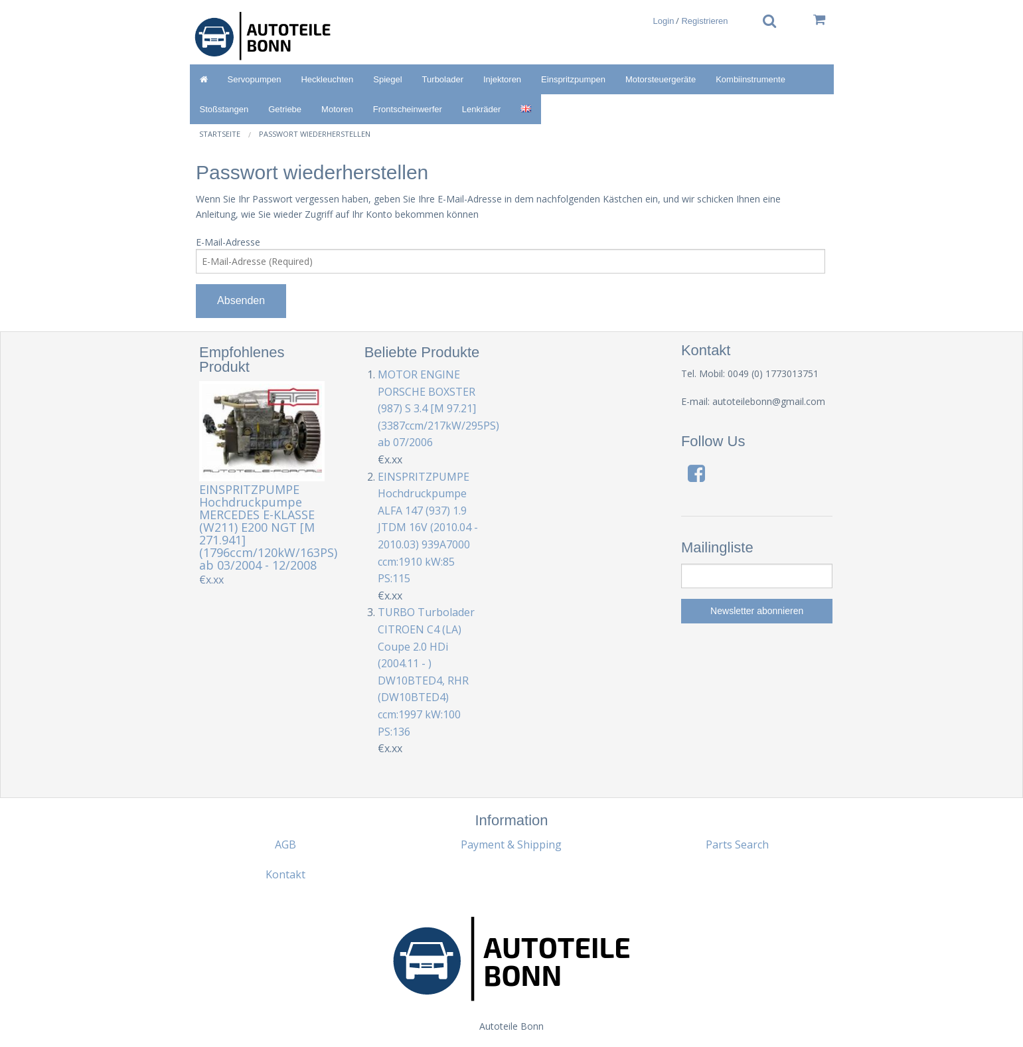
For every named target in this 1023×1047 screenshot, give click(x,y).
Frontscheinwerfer (407, 109)
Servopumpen (254, 79)
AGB (285, 844)
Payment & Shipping (511, 844)
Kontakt (285, 874)
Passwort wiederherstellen (314, 134)
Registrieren (704, 21)
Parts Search (737, 844)
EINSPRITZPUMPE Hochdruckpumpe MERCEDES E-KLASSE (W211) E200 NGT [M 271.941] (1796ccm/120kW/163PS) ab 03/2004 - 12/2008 (268, 527)
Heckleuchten (327, 79)
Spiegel (387, 79)
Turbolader (442, 79)
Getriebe (284, 109)
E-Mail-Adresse (228, 242)
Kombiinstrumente (750, 79)
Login (663, 21)
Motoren (337, 109)
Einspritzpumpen (573, 79)
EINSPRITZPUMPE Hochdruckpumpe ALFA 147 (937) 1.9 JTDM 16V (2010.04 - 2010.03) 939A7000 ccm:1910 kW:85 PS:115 (428, 527)
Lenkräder (481, 109)
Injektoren (502, 79)
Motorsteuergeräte (660, 79)
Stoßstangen (224, 109)
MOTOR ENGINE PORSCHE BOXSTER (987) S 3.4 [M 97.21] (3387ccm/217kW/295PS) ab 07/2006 (438, 408)
